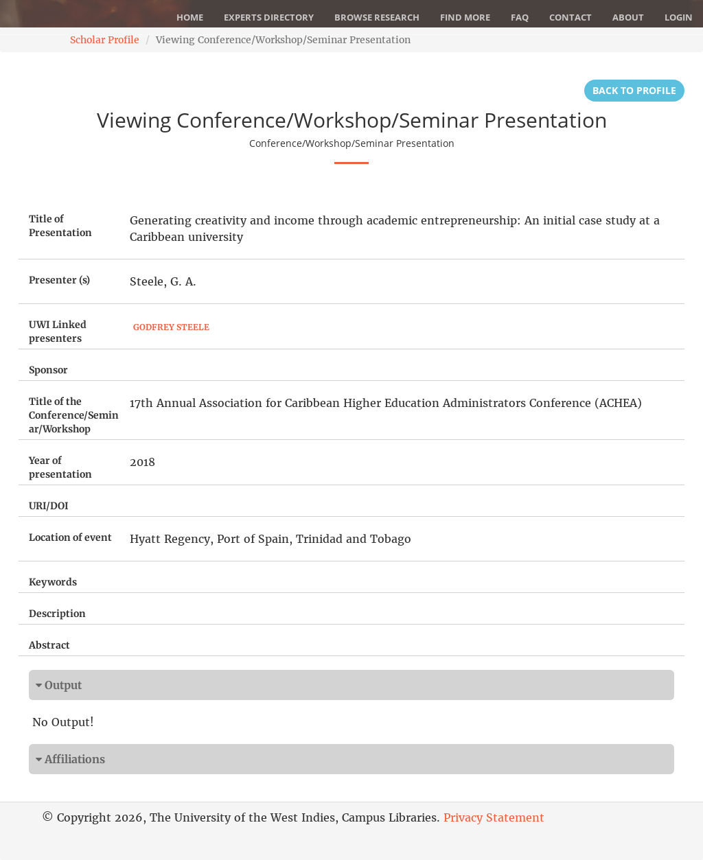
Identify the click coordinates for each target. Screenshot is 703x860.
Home (189, 17)
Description (57, 613)
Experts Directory (269, 17)
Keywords (53, 582)
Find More (465, 17)
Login (679, 17)
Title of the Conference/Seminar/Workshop (74, 415)
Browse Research (376, 17)
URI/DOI (49, 506)
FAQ (520, 17)
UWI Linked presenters (58, 331)
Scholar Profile (104, 40)
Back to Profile (634, 90)
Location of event (70, 537)
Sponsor (48, 370)
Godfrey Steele (171, 327)
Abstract (49, 645)
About (628, 17)
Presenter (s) (59, 280)
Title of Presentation (60, 226)
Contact (570, 17)
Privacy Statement (493, 817)
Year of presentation (60, 467)
